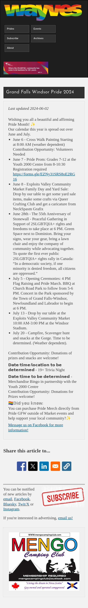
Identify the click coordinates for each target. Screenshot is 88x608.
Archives (38, 38)
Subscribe (12, 38)
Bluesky (9, 504)
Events (37, 29)
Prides (10, 29)
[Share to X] (33, 466)
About (10, 48)
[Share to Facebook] (21, 466)
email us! (65, 518)
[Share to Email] (55, 466)
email (7, 499)
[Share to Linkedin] (44, 466)
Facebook (22, 499)
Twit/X (23, 504)
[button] (66, 466)
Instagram (11, 509)
